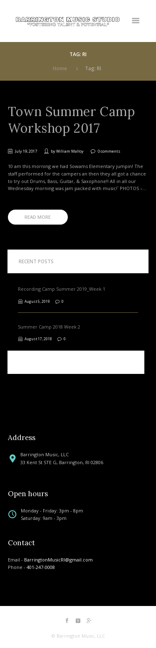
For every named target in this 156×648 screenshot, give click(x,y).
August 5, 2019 (37, 301)
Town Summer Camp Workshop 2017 (71, 119)
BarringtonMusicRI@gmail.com (58, 559)
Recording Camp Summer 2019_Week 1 (61, 289)
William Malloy (70, 151)
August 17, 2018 (38, 338)
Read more (38, 217)
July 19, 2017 (26, 151)
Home (60, 68)
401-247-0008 (41, 567)
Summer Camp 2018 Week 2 (49, 327)
